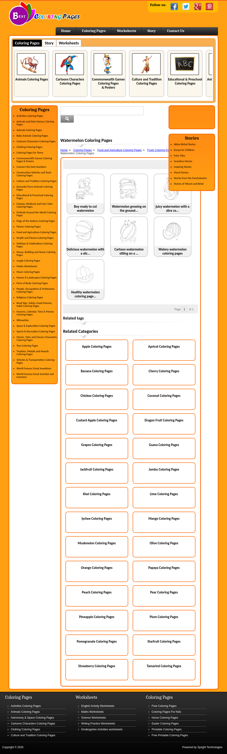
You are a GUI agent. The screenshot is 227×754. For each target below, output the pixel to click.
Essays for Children (184, 150)
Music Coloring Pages (28, 272)
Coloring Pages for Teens (29, 152)
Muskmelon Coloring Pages (97, 543)
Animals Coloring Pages (31, 79)
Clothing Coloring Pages (29, 147)
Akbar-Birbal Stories (184, 144)
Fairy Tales (179, 155)
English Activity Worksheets (97, 706)
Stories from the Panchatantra (190, 178)
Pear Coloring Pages (164, 592)
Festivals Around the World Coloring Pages (36, 214)
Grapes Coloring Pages (96, 445)
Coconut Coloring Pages (164, 396)
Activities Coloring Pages (29, 115)
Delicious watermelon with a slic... (85, 251)
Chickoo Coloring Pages (97, 396)
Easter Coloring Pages (165, 723)
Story (151, 31)
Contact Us (175, 31)
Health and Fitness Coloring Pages (34, 237)
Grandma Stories (183, 161)
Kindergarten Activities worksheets (102, 729)
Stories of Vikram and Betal (189, 183)
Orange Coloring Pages (96, 568)
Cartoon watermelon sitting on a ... (129, 251)
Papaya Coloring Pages (164, 568)
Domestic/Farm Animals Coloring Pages (34, 188)
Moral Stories (181, 172)
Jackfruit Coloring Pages (96, 469)
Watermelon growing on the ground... (129, 209)
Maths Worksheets (26, 266)
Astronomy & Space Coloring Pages (32, 717)
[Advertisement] (113, 131)
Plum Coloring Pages (164, 617)
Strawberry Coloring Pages (96, 666)
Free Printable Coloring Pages (170, 735)
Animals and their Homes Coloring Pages (35, 123)
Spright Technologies (209, 747)
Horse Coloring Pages (165, 717)
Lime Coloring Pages (164, 494)
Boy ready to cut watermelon (85, 209)
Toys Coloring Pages (27, 345)
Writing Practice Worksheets (98, 723)
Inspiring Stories (182, 166)
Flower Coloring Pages (28, 226)
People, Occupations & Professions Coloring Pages (35, 290)
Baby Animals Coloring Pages (32, 135)
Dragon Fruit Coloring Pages (164, 420)
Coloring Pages (94, 31)
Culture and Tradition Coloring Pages (147, 81)
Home (44, 13)
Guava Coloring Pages (164, 445)
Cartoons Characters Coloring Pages (70, 81)
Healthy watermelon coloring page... (85, 294)
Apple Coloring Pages (96, 347)
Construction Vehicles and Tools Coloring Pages (33, 174)
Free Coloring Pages (164, 706)
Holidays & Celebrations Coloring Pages (34, 245)
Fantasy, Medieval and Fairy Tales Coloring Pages (34, 205)
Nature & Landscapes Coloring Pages (36, 277)
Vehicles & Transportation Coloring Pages (35, 361)
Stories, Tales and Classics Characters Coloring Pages (36, 339)
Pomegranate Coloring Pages (97, 641)
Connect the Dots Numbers (31, 166)
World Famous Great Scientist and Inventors (35, 375)
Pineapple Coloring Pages (96, 617)
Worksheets (126, 31)
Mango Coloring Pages (164, 519)
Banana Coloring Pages (97, 371)
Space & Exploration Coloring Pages (35, 325)
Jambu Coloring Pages (164, 469)
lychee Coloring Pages (96, 519)
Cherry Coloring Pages (164, 371)
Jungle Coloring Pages (28, 260)
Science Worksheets (93, 717)
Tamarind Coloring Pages (164, 666)
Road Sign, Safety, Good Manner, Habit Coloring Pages (34, 304)
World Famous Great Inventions (33, 368)
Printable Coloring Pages (167, 729)
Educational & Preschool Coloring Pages (185, 81)
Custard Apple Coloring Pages (96, 420)
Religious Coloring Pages (29, 297)
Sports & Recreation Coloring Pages (35, 331)
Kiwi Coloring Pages (96, 494)
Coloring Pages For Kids (166, 711)
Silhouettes (22, 320)
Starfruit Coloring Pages (163, 641)
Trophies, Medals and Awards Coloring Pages (32, 353)
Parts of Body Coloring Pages (32, 283)
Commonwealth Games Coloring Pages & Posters (108, 83)
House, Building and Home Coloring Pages (35, 254)
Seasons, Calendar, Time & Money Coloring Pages (35, 313)
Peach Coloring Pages (96, 592)
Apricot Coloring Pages (164, 347)
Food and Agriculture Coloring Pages (36, 232)
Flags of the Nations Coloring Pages (35, 221)
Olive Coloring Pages (164, 543)
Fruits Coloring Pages (160, 150)
